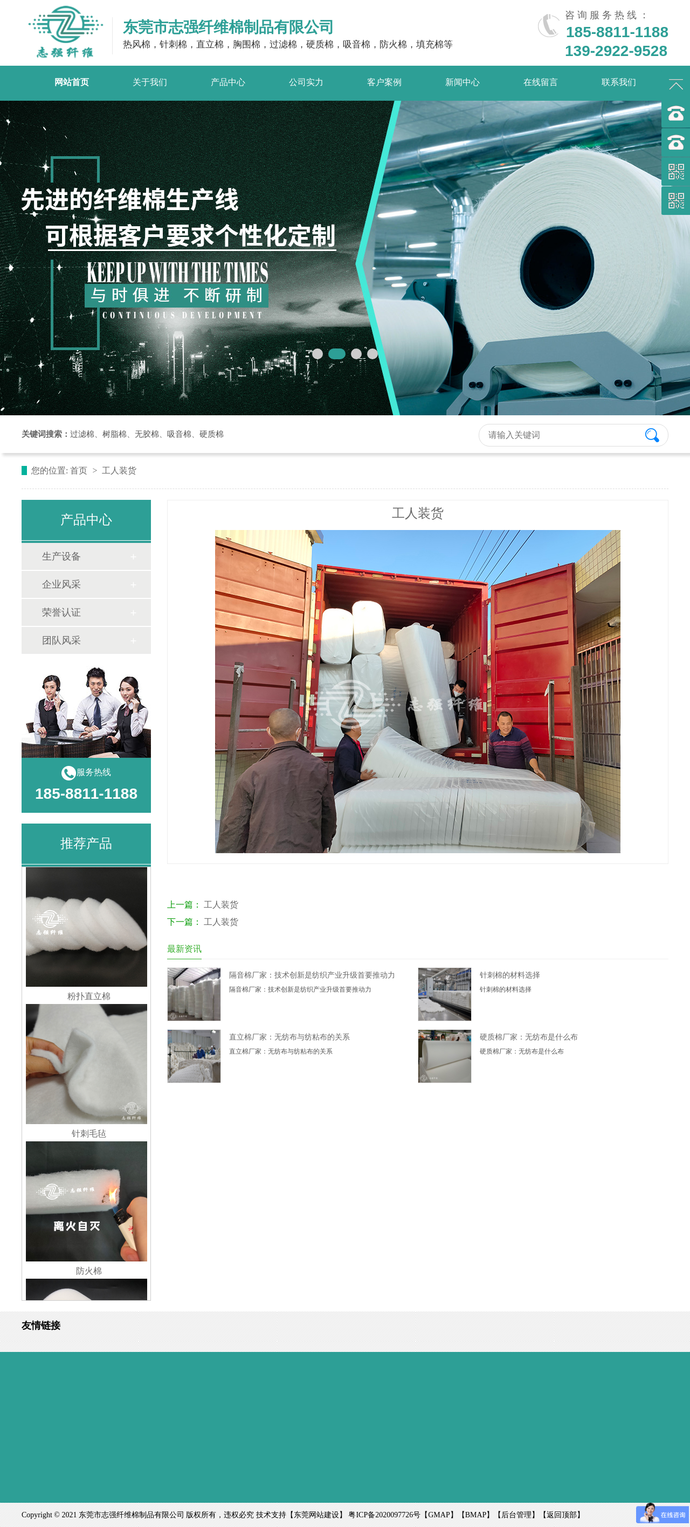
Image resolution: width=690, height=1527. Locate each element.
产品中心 (228, 82)
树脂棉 (114, 434)
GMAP (439, 1515)
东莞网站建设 (316, 1515)
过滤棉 (82, 434)
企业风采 (61, 584)
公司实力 (306, 82)
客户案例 (384, 82)
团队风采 (61, 640)
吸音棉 (179, 434)
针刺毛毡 (89, 1136)
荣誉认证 (61, 612)
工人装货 (221, 904)
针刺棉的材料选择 (510, 975)
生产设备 (61, 556)
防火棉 (89, 1274)
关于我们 (150, 82)
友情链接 (41, 1325)
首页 (79, 470)
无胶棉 (147, 434)
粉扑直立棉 (89, 999)
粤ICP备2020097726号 (384, 1515)
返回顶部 (562, 1515)
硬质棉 (211, 434)
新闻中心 (462, 82)
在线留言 (540, 82)
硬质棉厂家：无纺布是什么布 (529, 1037)
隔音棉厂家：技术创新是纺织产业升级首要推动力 (312, 975)
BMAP (476, 1515)
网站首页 (71, 82)
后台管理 (516, 1515)
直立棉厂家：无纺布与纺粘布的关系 (289, 1037)
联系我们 (619, 82)
